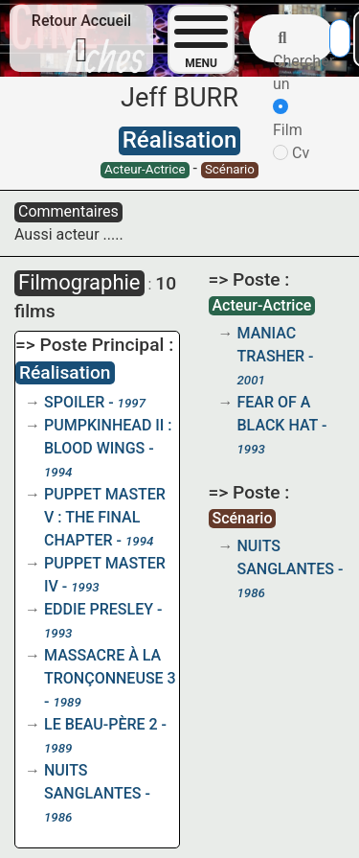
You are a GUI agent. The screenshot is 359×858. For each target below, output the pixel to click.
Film (288, 119)
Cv (291, 153)
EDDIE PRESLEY (98, 609)
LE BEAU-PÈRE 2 (101, 724)
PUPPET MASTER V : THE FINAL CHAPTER (105, 517)
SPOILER (74, 402)
